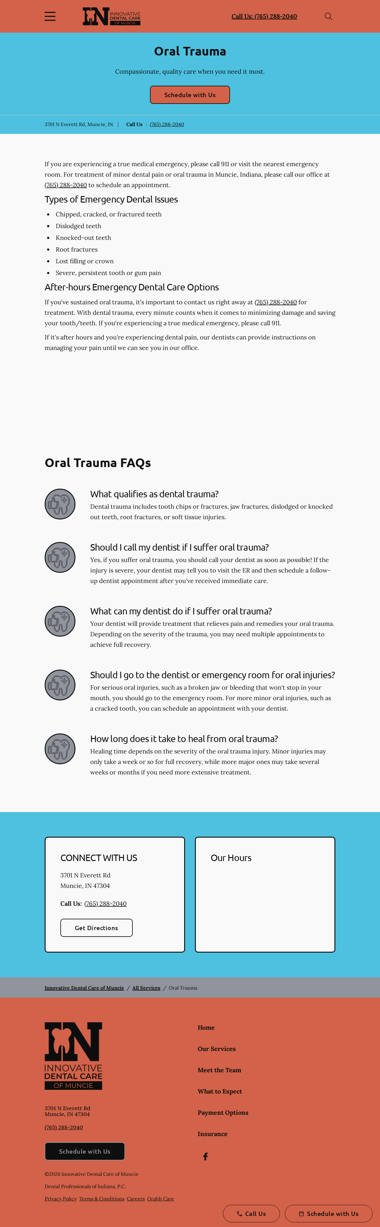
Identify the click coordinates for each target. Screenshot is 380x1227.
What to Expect (220, 1091)
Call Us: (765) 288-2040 (264, 16)
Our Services (217, 1049)
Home (206, 1027)
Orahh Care (160, 1199)
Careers (136, 1199)
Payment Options (223, 1112)
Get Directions (96, 928)
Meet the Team (219, 1070)
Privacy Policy (61, 1199)
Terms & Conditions (101, 1199)
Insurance (213, 1134)
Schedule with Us (190, 95)
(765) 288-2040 (167, 124)
